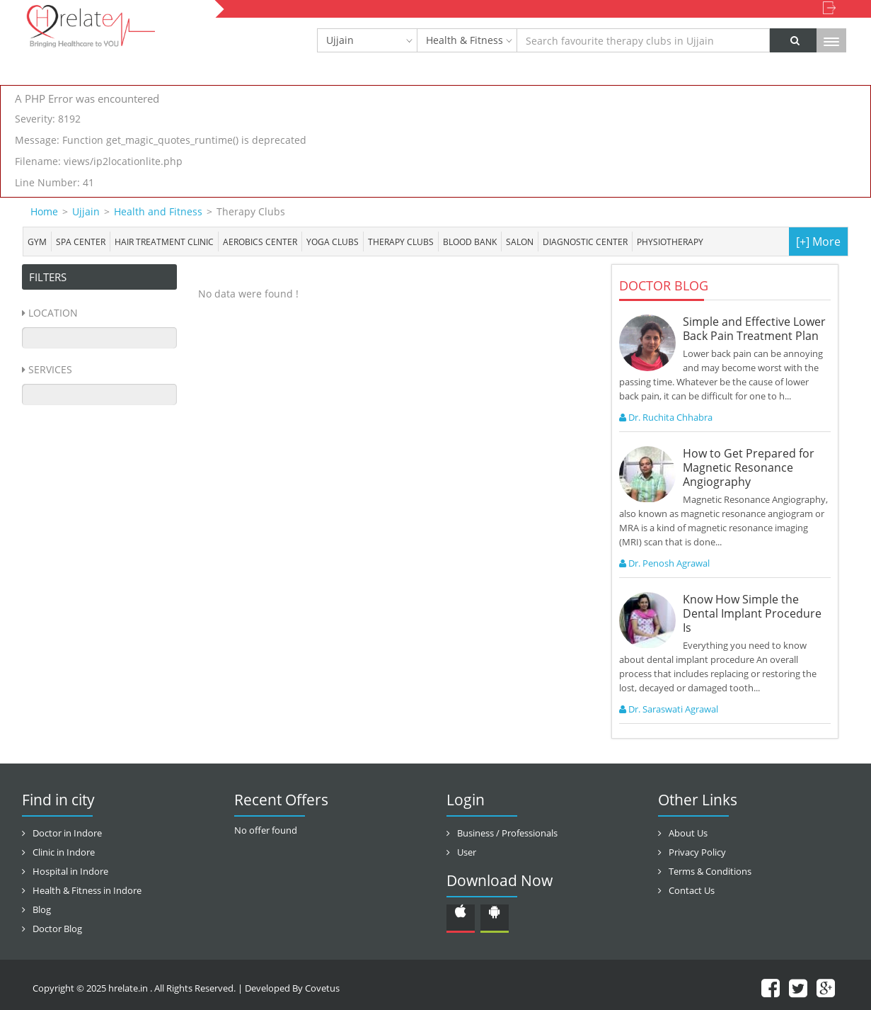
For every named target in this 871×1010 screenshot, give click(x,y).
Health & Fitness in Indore (87, 890)
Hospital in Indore (70, 871)
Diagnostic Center (585, 241)
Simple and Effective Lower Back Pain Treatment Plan (754, 328)
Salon (519, 241)
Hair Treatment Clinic (164, 241)
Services (50, 369)
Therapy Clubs (401, 241)
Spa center (80, 241)
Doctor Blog (57, 928)
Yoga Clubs (332, 241)
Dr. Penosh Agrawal (664, 563)
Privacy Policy (697, 852)
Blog (42, 909)
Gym (37, 241)
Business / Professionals (507, 833)
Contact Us (692, 890)
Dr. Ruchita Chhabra (666, 417)
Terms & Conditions (710, 871)
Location (53, 312)
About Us (688, 833)
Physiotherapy (670, 241)
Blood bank (470, 241)
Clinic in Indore (64, 852)
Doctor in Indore (67, 833)
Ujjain (340, 40)
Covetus (322, 988)
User (466, 852)
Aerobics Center (260, 241)
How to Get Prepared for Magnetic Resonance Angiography (748, 467)
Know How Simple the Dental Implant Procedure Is (752, 613)
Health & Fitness (464, 40)
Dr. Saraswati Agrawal (668, 709)
